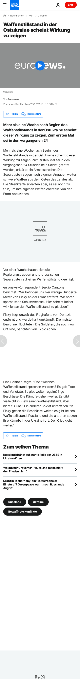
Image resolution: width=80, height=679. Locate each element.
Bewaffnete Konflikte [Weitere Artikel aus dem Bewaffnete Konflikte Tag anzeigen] (22, 511)
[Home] (4, 15)
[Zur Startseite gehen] (14, 5)
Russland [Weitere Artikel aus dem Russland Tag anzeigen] (14, 501)
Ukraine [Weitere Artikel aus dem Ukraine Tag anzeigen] (38, 501)
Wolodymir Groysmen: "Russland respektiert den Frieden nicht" (33, 469)
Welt (30, 15)
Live (71, 4)
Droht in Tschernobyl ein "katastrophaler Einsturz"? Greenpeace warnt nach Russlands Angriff (33, 484)
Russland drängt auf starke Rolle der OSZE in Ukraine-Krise (32, 456)
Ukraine (42, 15)
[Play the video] (40, 65)
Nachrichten (17, 15)
